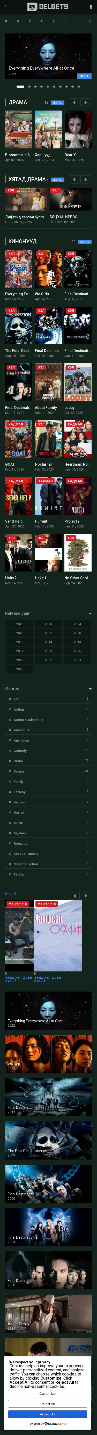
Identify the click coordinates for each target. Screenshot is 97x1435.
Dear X (70, 155)
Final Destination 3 (50, 351)
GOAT (9, 464)
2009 (48, 651)
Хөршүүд (43, 155)
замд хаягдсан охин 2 (18, 979)
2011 (19, 651)
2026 (19, 624)
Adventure (22, 730)
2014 (48, 642)
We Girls (42, 294)
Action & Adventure (29, 720)
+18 (16, 699)
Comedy (20, 751)
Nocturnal (43, 464)
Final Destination (19, 408)
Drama (19, 771)
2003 (19, 660)
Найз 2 (11, 578)
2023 (19, 633)
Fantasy (19, 792)
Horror (19, 813)
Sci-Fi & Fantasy (26, 854)
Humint (41, 521)
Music (18, 823)
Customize (47, 1394)
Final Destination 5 (79, 294)
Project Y (72, 521)
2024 (77, 624)
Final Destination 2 (79, 351)
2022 (48, 633)
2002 (48, 660)
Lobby (69, 408)
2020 (77, 633)
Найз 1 (40, 578)
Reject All (47, 1404)
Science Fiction (26, 864)
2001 (77, 660)
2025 (48, 624)
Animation (21, 740)
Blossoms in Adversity (24, 155)
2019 (19, 642)
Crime (18, 761)
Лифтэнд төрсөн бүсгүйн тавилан (34, 217)
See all (57, 102)
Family (18, 782)
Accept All (47, 1414)
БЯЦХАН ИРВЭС (63, 217)
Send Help (14, 521)
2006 (77, 651)
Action (19, 709)
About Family (46, 408)
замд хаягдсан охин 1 (47, 979)
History (19, 802)
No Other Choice (78, 578)
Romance (21, 843)
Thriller (19, 874)
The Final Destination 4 (24, 351)
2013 (77, 642)
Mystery (20, 833)
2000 (19, 669)
